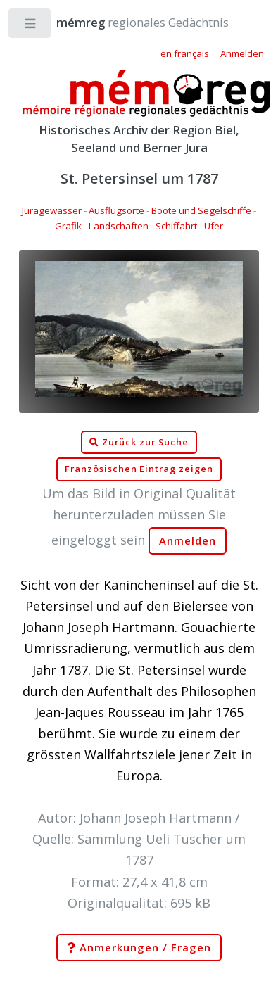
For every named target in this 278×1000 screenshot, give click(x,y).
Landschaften (119, 226)
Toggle (30, 26)
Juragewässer (52, 210)
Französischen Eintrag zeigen (139, 469)
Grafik (68, 226)
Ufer (213, 226)
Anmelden (188, 541)
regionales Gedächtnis (128, 22)
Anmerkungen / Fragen (138, 948)
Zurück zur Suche (138, 443)
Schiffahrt (176, 226)
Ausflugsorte (116, 210)
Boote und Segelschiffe (201, 210)
